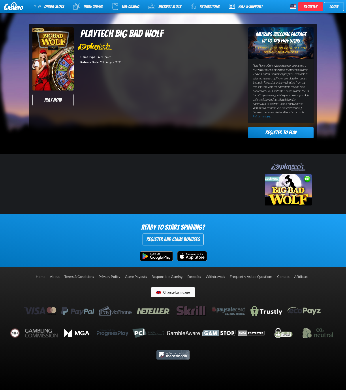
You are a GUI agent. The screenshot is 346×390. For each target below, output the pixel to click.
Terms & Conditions (79, 276)
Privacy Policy (109, 276)
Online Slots (49, 6)
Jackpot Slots (165, 6)
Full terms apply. (262, 116)
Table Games (88, 6)
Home (40, 276)
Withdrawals (215, 276)
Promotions (205, 6)
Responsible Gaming (167, 276)
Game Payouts (136, 276)
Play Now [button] (53, 100)
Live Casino (125, 6)
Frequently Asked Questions (251, 276)
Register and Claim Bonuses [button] (173, 239)
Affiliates (301, 276)
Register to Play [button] (281, 132)
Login (333, 6)
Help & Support (246, 6)
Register (311, 6)
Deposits (194, 276)
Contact (283, 276)
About (55, 276)
